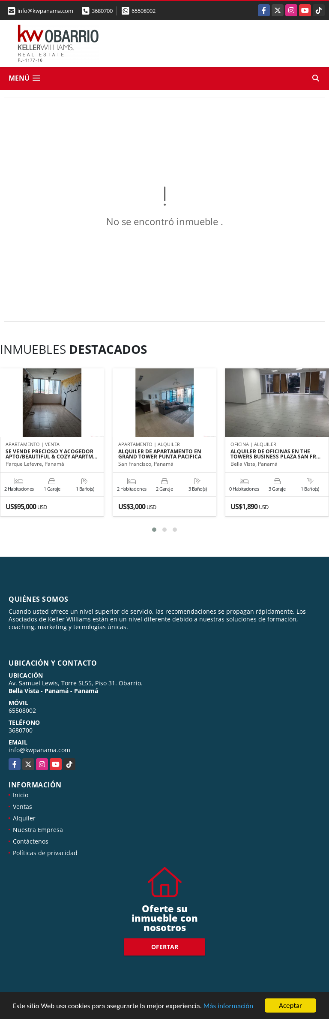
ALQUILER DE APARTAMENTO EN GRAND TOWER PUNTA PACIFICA (159, 454)
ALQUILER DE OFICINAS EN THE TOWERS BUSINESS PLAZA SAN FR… (275, 454)
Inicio (20, 795)
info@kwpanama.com (39, 750)
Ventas (22, 806)
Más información (228, 1005)
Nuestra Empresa (38, 830)
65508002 (144, 11)
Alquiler (24, 818)
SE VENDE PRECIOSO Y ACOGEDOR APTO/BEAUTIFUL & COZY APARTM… (51, 454)
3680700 (102, 11)
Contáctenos (30, 841)
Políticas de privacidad (45, 853)
